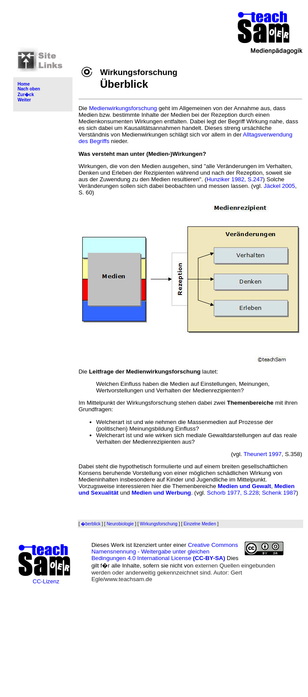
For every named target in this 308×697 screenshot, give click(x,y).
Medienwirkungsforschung (123, 108)
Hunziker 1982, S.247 (235, 179)
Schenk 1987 (279, 492)
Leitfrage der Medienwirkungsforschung (144, 371)
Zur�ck (26, 94)
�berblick (90, 523)
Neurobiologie (120, 523)
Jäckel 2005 (279, 186)
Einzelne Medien (200, 523)
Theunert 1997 (262, 454)
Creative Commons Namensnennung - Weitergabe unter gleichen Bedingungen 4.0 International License (164, 551)
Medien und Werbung (161, 492)
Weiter (24, 99)
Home (24, 84)
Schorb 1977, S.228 (233, 492)
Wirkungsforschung (159, 523)
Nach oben (29, 88)
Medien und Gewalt (244, 486)
